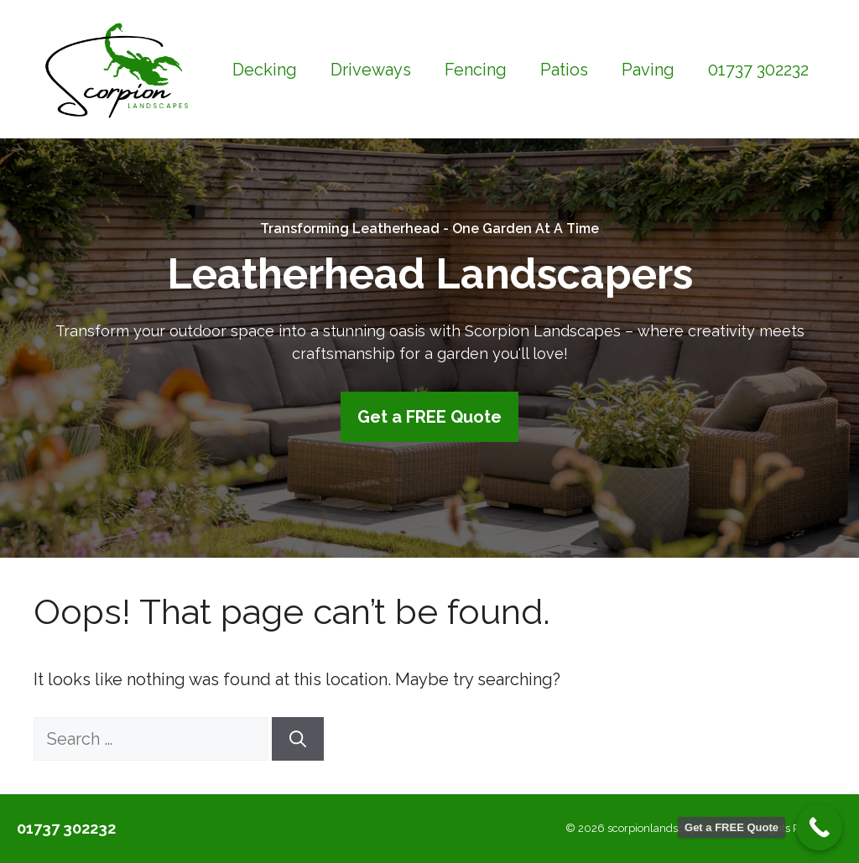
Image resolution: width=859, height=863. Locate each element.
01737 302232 (758, 70)
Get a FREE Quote (429, 417)
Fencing (476, 70)
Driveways (371, 70)
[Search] (298, 739)
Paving (648, 70)
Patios (564, 70)
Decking (264, 70)
